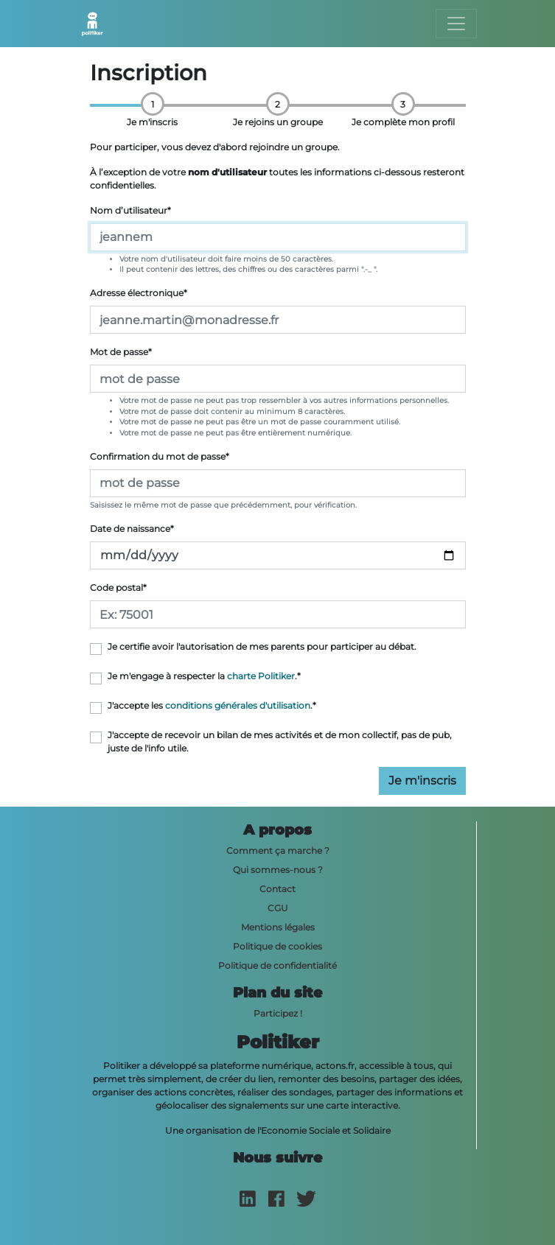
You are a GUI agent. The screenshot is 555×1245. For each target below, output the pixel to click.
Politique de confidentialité (277, 965)
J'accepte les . (212, 705)
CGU (278, 907)
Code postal (118, 587)
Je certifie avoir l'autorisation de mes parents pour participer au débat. (262, 646)
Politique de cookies (277, 946)
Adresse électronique (138, 292)
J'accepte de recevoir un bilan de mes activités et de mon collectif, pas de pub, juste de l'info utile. (280, 741)
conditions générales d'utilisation (237, 705)
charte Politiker (261, 675)
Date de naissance (132, 528)
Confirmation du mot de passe (159, 456)
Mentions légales (278, 927)
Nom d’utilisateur (130, 210)
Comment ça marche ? (277, 850)
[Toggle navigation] (456, 23)
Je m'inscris (422, 781)
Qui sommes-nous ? (278, 869)
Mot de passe (121, 351)
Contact (277, 888)
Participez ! (278, 1013)
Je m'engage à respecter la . (204, 675)
